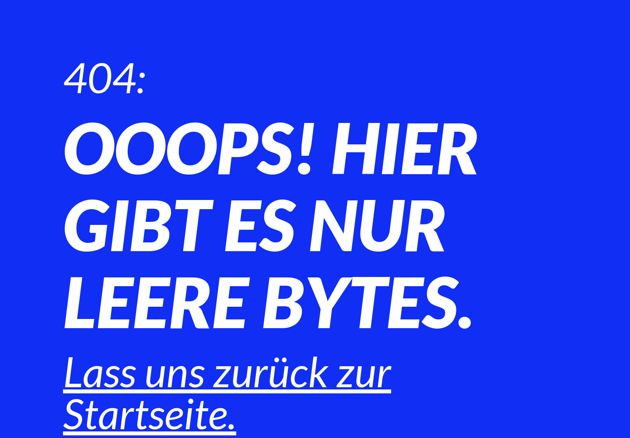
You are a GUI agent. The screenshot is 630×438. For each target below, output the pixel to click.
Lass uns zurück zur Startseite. (227, 392)
